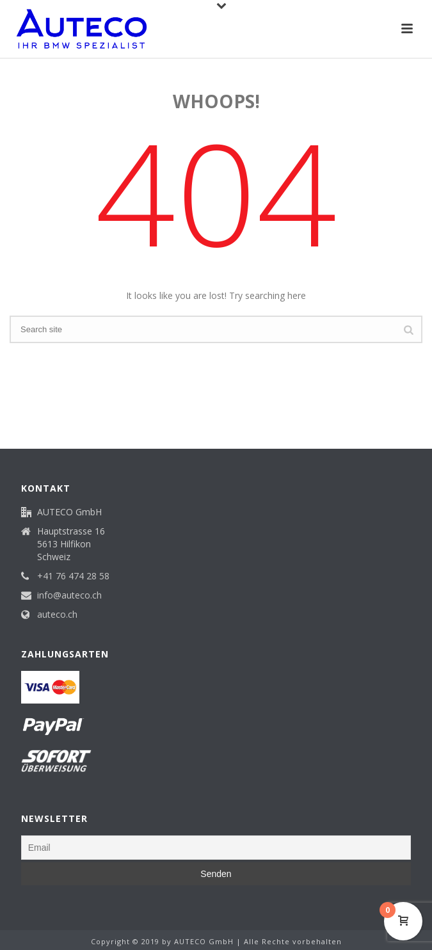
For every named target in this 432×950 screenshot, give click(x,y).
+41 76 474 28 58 (73, 576)
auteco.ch (57, 614)
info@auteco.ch (69, 595)
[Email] (216, 847)
